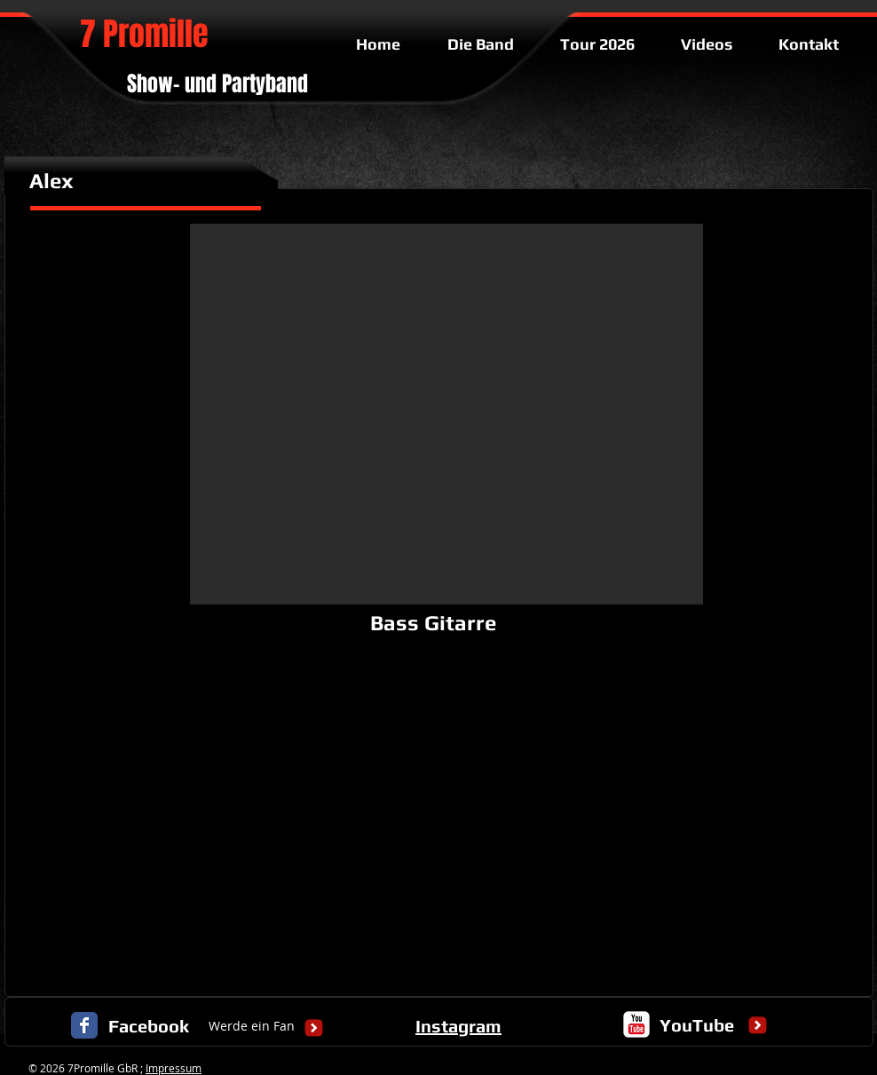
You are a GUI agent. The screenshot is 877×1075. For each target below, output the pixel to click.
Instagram (458, 1026)
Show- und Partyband (217, 83)
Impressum (173, 1068)
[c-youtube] (636, 1024)
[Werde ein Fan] (251, 1026)
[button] (446, 414)
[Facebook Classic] (84, 1025)
